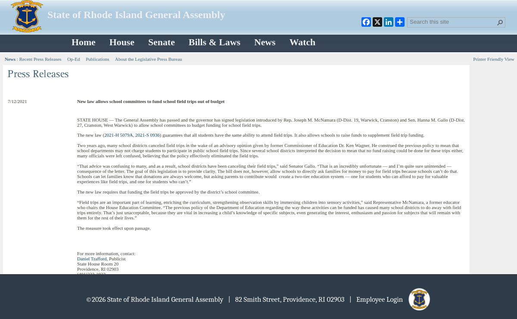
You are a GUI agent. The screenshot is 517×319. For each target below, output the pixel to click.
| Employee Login (390, 299)
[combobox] (453, 21)
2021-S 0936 (147, 135)
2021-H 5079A (118, 135)
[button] (500, 22)
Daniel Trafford (92, 258)
